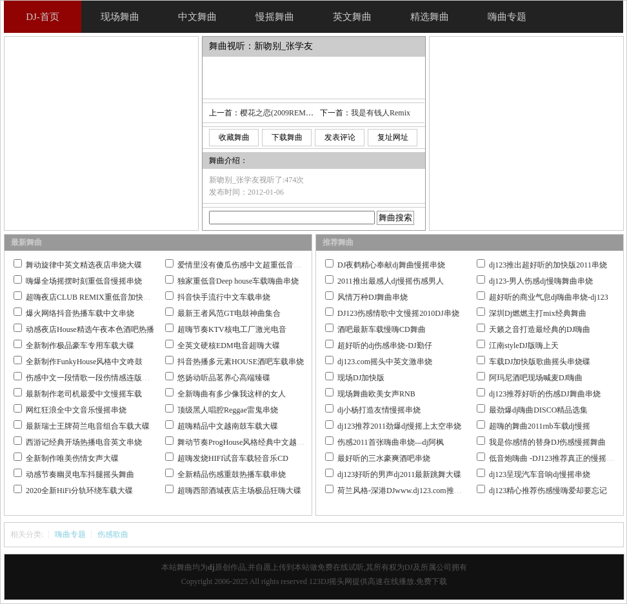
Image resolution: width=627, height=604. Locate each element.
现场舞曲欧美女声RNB (376, 393)
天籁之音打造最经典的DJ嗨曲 (539, 329)
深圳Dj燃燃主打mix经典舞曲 (537, 313)
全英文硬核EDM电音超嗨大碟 (228, 345)
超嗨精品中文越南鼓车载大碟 (227, 426)
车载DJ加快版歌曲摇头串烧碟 (539, 361)
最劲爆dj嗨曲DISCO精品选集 (538, 409)
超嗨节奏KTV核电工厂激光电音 (231, 329)
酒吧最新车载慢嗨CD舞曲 (381, 329)
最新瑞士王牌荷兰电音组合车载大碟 (88, 426)
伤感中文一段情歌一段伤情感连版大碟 (91, 377)
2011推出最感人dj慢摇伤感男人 (390, 281)
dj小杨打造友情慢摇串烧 (379, 409)
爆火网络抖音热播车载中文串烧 (80, 313)
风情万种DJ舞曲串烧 (372, 297)
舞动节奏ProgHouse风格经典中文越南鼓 (244, 442)
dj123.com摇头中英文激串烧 (384, 361)
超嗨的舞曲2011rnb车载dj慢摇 (539, 426)
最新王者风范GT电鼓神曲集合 (229, 313)
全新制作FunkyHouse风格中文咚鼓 (84, 361)
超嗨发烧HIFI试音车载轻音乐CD (232, 458)
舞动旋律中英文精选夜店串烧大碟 (84, 264)
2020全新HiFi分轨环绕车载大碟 (79, 490)
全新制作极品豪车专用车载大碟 (80, 345)
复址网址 (392, 137)
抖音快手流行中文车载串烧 (223, 297)
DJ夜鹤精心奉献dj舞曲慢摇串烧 (391, 264)
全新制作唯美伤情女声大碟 (72, 458)
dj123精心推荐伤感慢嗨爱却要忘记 (548, 490)
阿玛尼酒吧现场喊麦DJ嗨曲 (535, 377)
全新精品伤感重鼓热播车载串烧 (231, 474)
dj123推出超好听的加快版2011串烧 (548, 264)
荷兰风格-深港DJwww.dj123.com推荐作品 (407, 490)
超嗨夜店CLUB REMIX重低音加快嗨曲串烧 (100, 297)
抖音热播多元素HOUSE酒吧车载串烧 (240, 361)
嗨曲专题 (70, 534)
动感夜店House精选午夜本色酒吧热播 (90, 329)
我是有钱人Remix (380, 112)
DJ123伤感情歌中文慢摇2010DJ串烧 (398, 313)
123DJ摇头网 (330, 581)
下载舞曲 (287, 137)
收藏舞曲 (234, 137)
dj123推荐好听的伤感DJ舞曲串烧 (545, 393)
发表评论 (339, 137)
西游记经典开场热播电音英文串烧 (84, 442)
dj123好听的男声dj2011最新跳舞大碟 (399, 474)
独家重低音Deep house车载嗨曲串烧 (238, 281)
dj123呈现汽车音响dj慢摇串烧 (539, 474)
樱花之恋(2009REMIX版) (282, 112)
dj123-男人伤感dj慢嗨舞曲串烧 (541, 281)
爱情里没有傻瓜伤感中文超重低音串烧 (243, 264)
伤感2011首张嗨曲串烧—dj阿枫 (390, 442)
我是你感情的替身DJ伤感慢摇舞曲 (547, 442)
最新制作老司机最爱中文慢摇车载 (84, 393)
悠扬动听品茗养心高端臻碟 (223, 377)
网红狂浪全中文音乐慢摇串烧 (76, 409)
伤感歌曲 (112, 534)
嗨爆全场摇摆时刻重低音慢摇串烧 (84, 281)
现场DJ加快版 (360, 377)
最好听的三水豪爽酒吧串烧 (383, 458)
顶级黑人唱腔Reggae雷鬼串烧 (227, 409)
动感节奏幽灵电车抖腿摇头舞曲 (80, 474)
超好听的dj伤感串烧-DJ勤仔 (384, 345)
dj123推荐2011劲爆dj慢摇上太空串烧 (399, 426)
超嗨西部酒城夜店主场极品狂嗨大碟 (239, 490)
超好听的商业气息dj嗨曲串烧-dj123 (548, 297)
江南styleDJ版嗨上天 (524, 345)
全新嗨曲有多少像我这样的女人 (231, 393)
